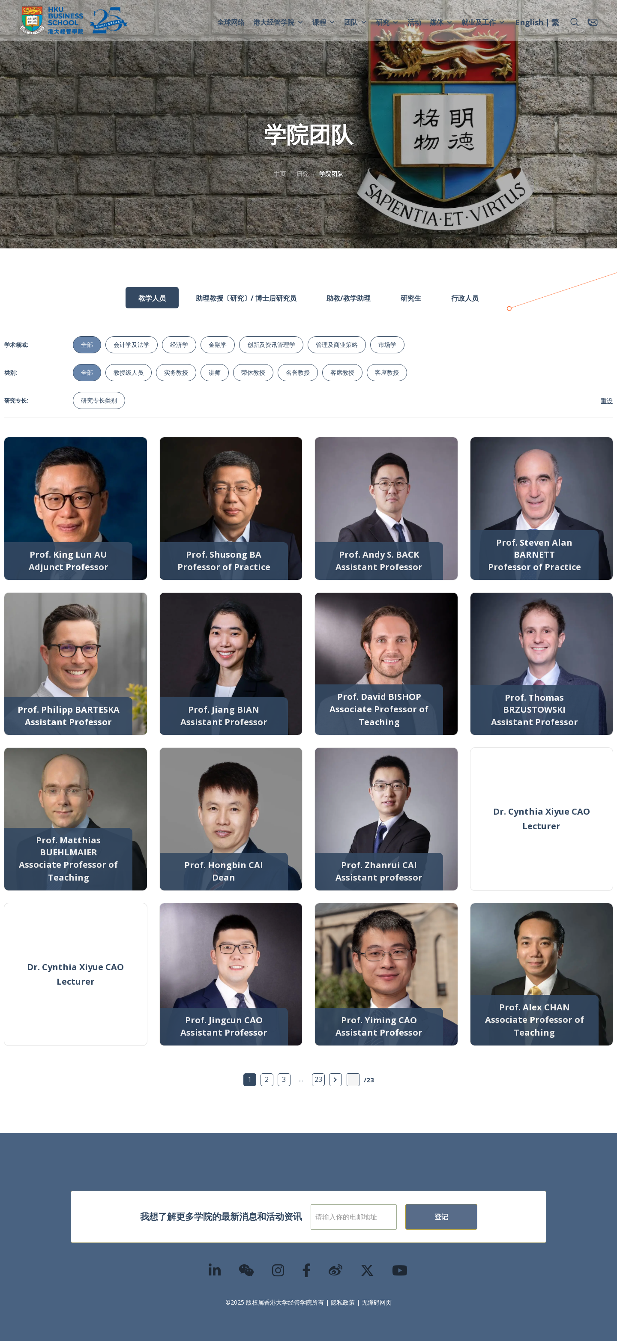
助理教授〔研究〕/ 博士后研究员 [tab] (246, 298)
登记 (469, 1217)
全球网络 (231, 22)
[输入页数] (353, 1079)
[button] (574, 22)
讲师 (215, 372)
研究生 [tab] (411, 298)
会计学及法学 (132, 344)
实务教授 (176, 372)
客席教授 (342, 372)
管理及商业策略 (337, 344)
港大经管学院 (278, 22)
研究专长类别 (99, 400)
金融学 (218, 344)
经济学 (179, 344)
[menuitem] (529, 23)
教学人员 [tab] (152, 298)
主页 (280, 174)
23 (318, 1079)
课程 (323, 22)
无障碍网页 (377, 1302)
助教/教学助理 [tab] (348, 298)
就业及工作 (483, 22)
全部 (87, 344)
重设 (607, 401)
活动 (414, 22)
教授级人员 (129, 372)
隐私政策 (343, 1302)
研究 (387, 22)
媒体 (441, 22)
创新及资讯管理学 (271, 344)
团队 (355, 22)
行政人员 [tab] (465, 298)
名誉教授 (298, 372)
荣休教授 (253, 372)
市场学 (387, 344)
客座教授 (387, 372)
